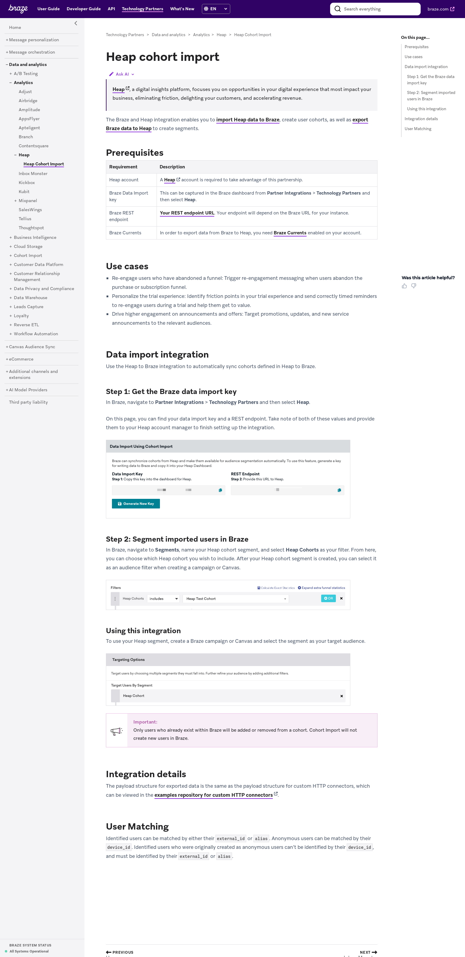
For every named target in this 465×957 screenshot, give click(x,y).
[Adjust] (25, 92)
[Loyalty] (21, 316)
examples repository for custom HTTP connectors (213, 795)
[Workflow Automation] (36, 334)
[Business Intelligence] (35, 238)
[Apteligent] (29, 128)
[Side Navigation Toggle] (76, 23)
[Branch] (26, 137)
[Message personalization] (34, 40)
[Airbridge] (28, 101)
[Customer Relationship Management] (37, 277)
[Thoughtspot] (31, 228)
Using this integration (426, 108)
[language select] (218, 9)
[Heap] (24, 155)
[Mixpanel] (28, 201)
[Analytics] (23, 83)
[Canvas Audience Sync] (32, 347)
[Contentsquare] (34, 146)
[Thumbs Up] (405, 288)
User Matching (418, 128)
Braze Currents (290, 233)
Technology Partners (125, 34)
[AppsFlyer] (29, 119)
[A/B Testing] (26, 74)
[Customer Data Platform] (38, 265)
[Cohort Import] (28, 256)
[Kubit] (24, 192)
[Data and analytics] (28, 65)
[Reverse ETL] (26, 325)
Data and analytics (168, 34)
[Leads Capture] (28, 307)
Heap (221, 34)
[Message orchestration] (32, 52)
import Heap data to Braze (247, 119)
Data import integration (426, 66)
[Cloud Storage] (28, 247)
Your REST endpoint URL (187, 213)
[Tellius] (25, 219)
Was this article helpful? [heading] (428, 277)
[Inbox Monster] (33, 174)
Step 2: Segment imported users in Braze (431, 96)
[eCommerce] (21, 359)
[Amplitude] (29, 110)
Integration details (421, 118)
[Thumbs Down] (414, 288)
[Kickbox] (27, 183)
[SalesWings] (30, 210)
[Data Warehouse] (30, 298)
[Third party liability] (28, 402)
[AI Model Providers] (28, 390)
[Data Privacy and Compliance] (44, 289)
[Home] (15, 28)
